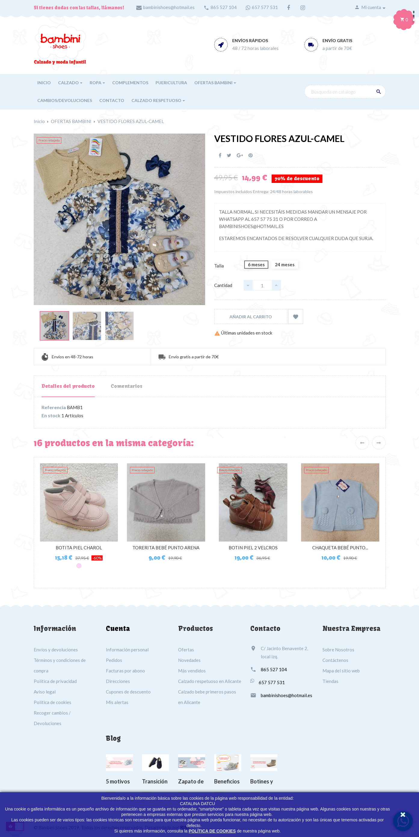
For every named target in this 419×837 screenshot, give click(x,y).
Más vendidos (192, 670)
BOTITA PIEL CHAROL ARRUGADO (79, 550)
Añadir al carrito (251, 316)
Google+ (240, 155)
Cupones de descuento (128, 691)
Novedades (189, 660)
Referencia (54, 407)
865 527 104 (224, 7)
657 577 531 (265, 7)
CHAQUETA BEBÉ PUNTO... (340, 547)
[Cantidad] (262, 285)
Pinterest (250, 155)
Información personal (127, 649)
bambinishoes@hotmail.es (169, 7)
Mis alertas (117, 702)
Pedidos (114, 660)
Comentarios (126, 386)
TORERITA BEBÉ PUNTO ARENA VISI (165, 550)
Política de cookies (52, 702)
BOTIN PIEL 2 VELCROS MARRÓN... (253, 550)
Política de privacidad (55, 681)
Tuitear (229, 155)
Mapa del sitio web (341, 670)
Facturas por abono (125, 670)
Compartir (220, 155)
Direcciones (118, 681)
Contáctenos (335, 660)
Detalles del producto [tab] (68, 386)
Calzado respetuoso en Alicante (209, 681)
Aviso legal (45, 691)
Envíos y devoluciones (56, 649)
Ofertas (186, 649)
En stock (51, 415)
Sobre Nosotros (338, 649)
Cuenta (118, 628)
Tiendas (330, 681)
